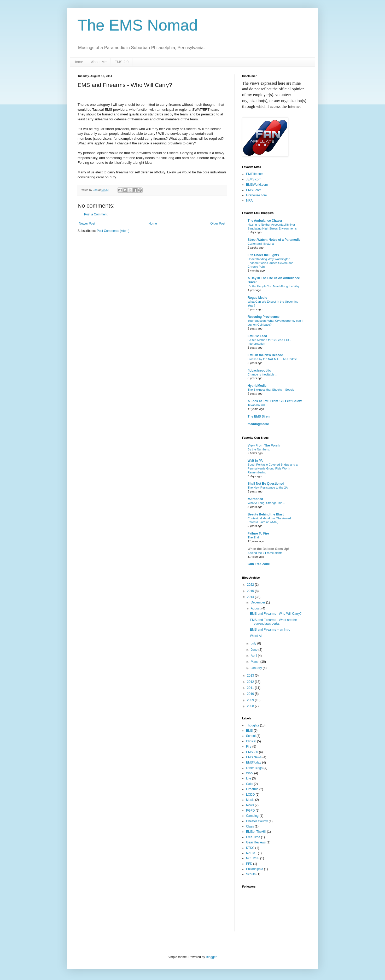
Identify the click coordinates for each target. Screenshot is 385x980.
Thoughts (252, 725)
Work (249, 773)
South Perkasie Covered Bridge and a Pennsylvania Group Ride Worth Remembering (273, 468)
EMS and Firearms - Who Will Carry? (275, 613)
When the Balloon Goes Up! (268, 549)
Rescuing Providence (263, 317)
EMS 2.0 (121, 62)
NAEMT (251, 853)
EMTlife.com (255, 174)
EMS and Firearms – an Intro (270, 629)
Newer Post (87, 223)
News (250, 805)
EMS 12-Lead (257, 336)
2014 (251, 597)
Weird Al (255, 636)
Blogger (211, 957)
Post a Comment (95, 214)
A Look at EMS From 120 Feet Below (275, 401)
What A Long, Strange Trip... (266, 502)
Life (248, 778)
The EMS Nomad (138, 25)
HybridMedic (257, 386)
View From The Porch (263, 445)
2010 (251, 694)
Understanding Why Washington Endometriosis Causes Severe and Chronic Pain (270, 262)
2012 (251, 682)
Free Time (253, 837)
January (257, 668)
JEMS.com (253, 179)
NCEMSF (252, 858)
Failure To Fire (258, 533)
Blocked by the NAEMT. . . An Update (272, 359)
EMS (249, 730)
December (258, 602)
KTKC (250, 848)
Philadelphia (254, 869)
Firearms (252, 789)
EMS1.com (253, 190)
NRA (249, 200)
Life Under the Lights (263, 255)
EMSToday (253, 762)
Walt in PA (255, 460)
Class (250, 826)
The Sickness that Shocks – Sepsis (271, 389)
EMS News (253, 757)
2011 (251, 688)
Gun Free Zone (259, 564)
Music (250, 800)
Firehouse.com (256, 195)
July (254, 643)
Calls (249, 784)
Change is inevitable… (262, 374)
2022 (251, 584)
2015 (251, 591)
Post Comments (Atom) (113, 231)
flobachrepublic (259, 370)
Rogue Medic (257, 298)
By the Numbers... (259, 449)
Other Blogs (254, 768)
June (254, 650)
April (254, 656)
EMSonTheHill (256, 832)
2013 (251, 675)
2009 (251, 700)
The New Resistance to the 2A (268, 487)
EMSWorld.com (257, 184)
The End (253, 537)
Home (78, 62)
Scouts (251, 874)
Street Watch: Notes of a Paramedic (274, 240)
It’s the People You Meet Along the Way (274, 286)
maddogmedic (258, 424)
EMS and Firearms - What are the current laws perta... (273, 621)
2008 (251, 706)
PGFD (250, 810)
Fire (249, 746)
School (251, 736)
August (256, 608)
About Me (99, 62)
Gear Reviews (256, 842)
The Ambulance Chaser (265, 220)
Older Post (217, 223)
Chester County (257, 821)
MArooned (255, 499)
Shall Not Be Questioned (266, 483)
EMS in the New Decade (265, 355)
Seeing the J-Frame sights (265, 552)
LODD (250, 794)
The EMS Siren (259, 416)
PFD (249, 864)
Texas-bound (256, 405)
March (255, 662)
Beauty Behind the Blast (266, 514)
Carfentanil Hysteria (261, 243)
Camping (252, 816)
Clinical (251, 741)
